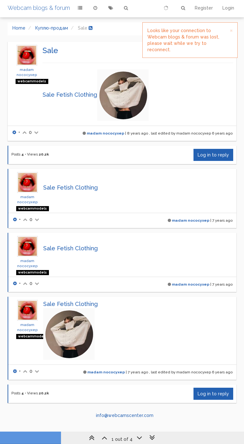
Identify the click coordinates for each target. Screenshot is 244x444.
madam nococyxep (105, 133)
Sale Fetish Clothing (70, 94)
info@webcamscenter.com (124, 415)
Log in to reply (213, 154)
